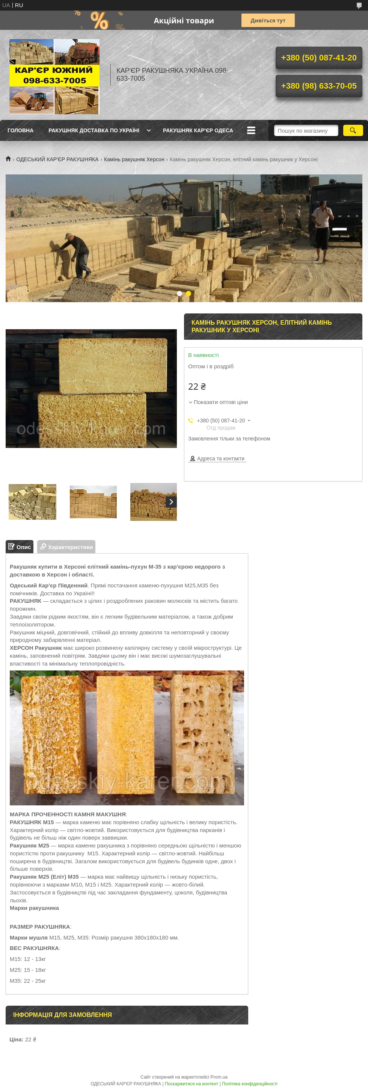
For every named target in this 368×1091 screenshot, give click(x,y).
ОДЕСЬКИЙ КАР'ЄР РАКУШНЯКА (57, 159)
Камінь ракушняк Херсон (134, 159)
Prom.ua (219, 1077)
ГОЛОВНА (20, 130)
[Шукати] (353, 130)
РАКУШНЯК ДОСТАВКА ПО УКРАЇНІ (93, 130)
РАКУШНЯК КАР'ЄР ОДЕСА (198, 130)
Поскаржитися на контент (191, 1083)
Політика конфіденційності (250, 1083)
